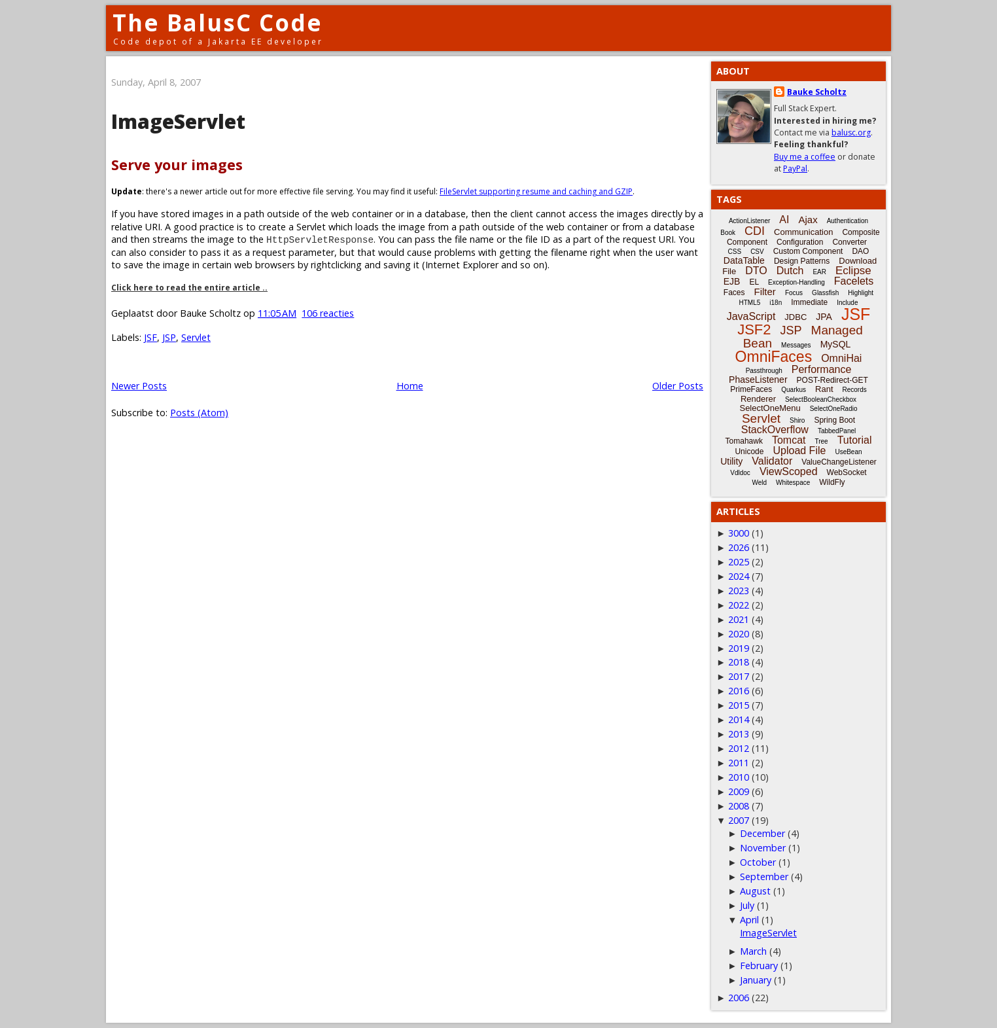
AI (784, 219)
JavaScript (751, 316)
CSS (735, 251)
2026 (738, 547)
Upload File (799, 450)
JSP (169, 337)
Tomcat (789, 440)
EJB (732, 281)
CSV (757, 251)
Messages (796, 345)
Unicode (749, 451)
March (753, 951)
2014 (738, 719)
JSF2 (754, 329)
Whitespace (793, 482)
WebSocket (847, 472)
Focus (794, 292)
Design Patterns (802, 261)
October (758, 862)
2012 (738, 748)
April (749, 919)
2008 (738, 806)
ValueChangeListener (839, 462)
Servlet (196, 337)
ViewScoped (789, 471)
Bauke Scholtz (817, 91)
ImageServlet (178, 121)
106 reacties (328, 313)
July (747, 905)
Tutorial (854, 440)
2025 (738, 562)
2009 (738, 791)
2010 (738, 777)
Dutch (790, 270)
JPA (824, 316)
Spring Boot (834, 420)
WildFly (832, 482)
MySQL (835, 344)
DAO (860, 251)
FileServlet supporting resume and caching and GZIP (536, 191)
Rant (824, 389)
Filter (765, 291)
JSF (150, 337)
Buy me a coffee (804, 156)
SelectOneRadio (834, 408)
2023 (738, 590)
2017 (738, 676)
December (762, 833)
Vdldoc (740, 472)
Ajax (807, 219)
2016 (738, 690)
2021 (738, 619)
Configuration (800, 242)
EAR (819, 271)
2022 (738, 605)
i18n (775, 302)
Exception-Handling (796, 282)
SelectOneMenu (769, 408)
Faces (734, 292)
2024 (738, 576)
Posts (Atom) (199, 412)
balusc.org (851, 132)
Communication (803, 232)
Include (847, 302)
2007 (738, 820)
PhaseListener (758, 379)
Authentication (847, 220)
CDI (754, 231)
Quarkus (793, 389)
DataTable (744, 260)
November (763, 848)
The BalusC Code (218, 22)
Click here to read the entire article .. (189, 287)
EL (754, 282)
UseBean (848, 451)
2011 (738, 762)
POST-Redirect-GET (832, 380)
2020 (738, 634)
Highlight (860, 292)
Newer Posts (139, 386)
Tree (821, 441)
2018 (738, 662)
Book (727, 232)
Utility (731, 461)
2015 (738, 705)
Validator (772, 461)
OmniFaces (774, 356)
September (764, 876)
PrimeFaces (751, 389)
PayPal (795, 168)
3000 (738, 533)
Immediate (809, 302)
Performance (822, 369)
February (759, 965)
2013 (738, 734)
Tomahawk (744, 441)
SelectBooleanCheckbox (820, 399)
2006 (738, 997)
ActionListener (749, 220)
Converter (849, 242)
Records (855, 389)
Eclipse (853, 270)
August (755, 891)
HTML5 (750, 302)
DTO (756, 270)
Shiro (797, 420)
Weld (759, 482)
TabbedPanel (837, 430)
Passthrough (764, 370)
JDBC (795, 317)
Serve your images (177, 164)
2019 (738, 648)
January (755, 980)
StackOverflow (775, 429)
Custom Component (808, 251)
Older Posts (677, 386)
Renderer (758, 399)
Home (409, 386)
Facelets (853, 281)
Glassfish (825, 292)
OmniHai (841, 358)
